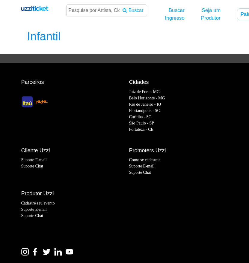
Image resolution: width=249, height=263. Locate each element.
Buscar (133, 10)
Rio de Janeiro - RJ (145, 104)
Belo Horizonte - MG (147, 98)
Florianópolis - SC (144, 110)
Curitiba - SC (140, 117)
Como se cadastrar (144, 160)
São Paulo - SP (141, 123)
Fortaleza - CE (141, 129)
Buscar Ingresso (175, 14)
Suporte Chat (32, 166)
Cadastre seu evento (38, 203)
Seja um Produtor (211, 14)
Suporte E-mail (34, 160)
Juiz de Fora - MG (144, 92)
